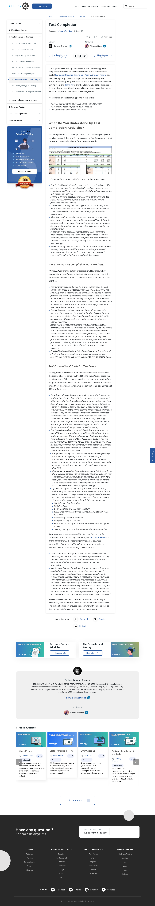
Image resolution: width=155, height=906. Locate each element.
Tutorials (29, 854)
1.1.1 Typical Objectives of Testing (24, 43)
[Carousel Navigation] (77, 762)
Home (76, 6)
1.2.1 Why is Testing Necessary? (23, 55)
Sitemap (29, 870)
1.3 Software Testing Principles (23, 73)
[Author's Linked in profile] (70, 46)
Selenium (61, 854)
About (115, 6)
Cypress (93, 862)
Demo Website (29, 862)
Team (29, 866)
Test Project (93, 854)
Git (61, 877)
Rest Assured (61, 858)
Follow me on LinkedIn (77, 697)
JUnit (125, 862)
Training (30, 858)
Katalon (93, 858)
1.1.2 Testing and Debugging (22, 49)
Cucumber (62, 865)
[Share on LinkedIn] (85, 56)
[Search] (135, 6)
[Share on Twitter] (80, 56)
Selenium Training (89, 6)
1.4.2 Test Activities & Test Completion (26, 79)
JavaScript (93, 873)
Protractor (93, 865)
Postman (61, 862)
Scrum (61, 873)
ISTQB (82, 16)
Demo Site (105, 6)
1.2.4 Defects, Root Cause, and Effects (26, 67)
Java (125, 870)
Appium (125, 858)
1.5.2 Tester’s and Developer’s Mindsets (26, 92)
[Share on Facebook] (76, 56)
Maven (125, 866)
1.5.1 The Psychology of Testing (23, 86)
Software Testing (66, 16)
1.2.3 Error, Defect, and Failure (22, 61)
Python (93, 869)
